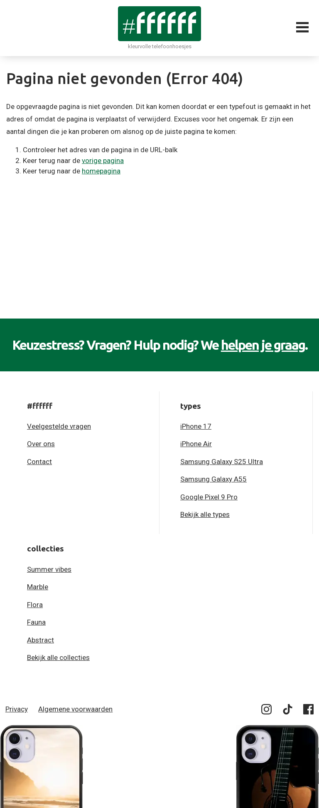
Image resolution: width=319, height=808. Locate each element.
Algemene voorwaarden (75, 709)
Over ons (41, 444)
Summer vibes (49, 569)
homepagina (101, 171)
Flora (35, 604)
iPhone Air (196, 444)
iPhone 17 (195, 426)
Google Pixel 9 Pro (209, 497)
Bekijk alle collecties (58, 657)
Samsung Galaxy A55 (213, 479)
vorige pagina (103, 160)
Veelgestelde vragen (59, 426)
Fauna (36, 622)
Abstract (40, 640)
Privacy (16, 709)
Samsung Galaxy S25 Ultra (221, 461)
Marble (37, 587)
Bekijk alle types (205, 514)
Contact (39, 461)
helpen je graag (263, 344)
